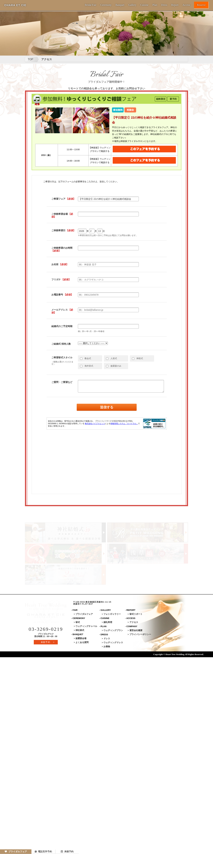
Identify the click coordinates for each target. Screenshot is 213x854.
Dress (164, 5)
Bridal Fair (90, 5)
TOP (30, 59)
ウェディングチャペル (86, 626)
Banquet (119, 5)
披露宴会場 (81, 638)
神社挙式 (80, 630)
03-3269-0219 (46, 629)
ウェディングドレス (113, 642)
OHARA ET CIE (15, 5)
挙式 (78, 622)
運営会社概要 (135, 630)
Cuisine (144, 5)
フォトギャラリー (112, 614)
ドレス (107, 638)
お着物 (107, 646)
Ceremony (105, 5)
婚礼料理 (108, 622)
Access (186, 5)
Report (175, 5)
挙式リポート (135, 614)
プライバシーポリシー (140, 634)
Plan (154, 5)
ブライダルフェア (16, 851)
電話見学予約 (43, 851)
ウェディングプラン (113, 630)
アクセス (46, 59)
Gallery (132, 5)
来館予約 (67, 851)
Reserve (201, 4)
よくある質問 (82, 642)
